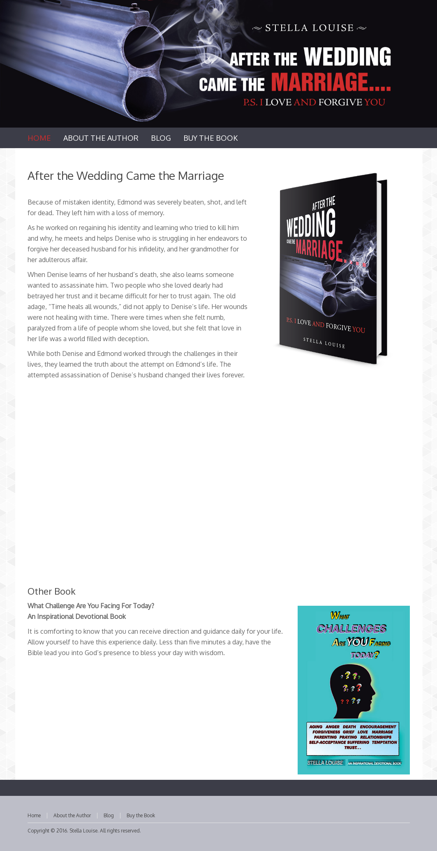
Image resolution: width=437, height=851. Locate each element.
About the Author (72, 815)
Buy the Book (141, 815)
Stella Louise (83, 831)
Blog (109, 815)
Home (34, 815)
